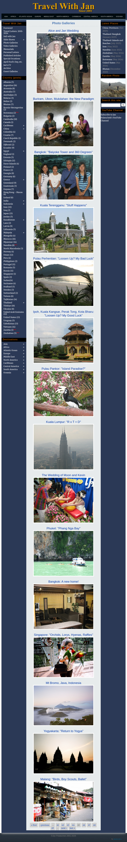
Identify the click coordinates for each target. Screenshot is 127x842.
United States (109, 62)
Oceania (119, 16)
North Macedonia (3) (13, 248)
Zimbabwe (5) (11, 333)
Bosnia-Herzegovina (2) (13, 108)
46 (84, 825)
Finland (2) (8, 167)
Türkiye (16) (9, 305)
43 (68, 825)
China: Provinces (111, 28)
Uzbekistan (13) (10, 323)
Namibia (107, 49)
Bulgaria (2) (9, 116)
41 (58, 825)
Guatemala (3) (10, 186)
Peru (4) (7, 258)
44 (73, 825)
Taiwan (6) (8, 296)
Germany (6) (9, 176)
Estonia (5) (8, 157)
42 (63, 825)
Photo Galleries (10, 42)
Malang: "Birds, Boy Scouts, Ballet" (63, 779)
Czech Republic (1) (12, 138)
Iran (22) (7, 207)
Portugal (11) (9, 264)
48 (94, 825)
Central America (91, 16)
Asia (6, 16)
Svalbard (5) (9, 286)
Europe (38, 16)
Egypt (6, 151)
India (5, 200)
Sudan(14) (8, 280)
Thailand (7, 302)
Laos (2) (7, 223)
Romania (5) (9, 267)
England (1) (8, 154)
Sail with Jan (9, 36)
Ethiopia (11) (9, 160)
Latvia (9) (7, 226)
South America (107, 16)
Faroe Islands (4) (11, 163)
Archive (7, 68)
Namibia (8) (10, 245)
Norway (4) (8, 251)
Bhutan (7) (8, 104)
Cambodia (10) (10, 119)
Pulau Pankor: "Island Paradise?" (63, 368)
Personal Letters (11, 52)
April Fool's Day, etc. (12, 62)
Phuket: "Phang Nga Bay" (63, 528)
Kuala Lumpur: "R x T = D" (63, 422)
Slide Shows (9, 39)
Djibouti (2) (8, 144)
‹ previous (44, 825)
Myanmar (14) (10, 242)
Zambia (106, 56)
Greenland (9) (9, 183)
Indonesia (8, 204)
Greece (6, 179)
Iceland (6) (8, 197)
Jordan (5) (8, 216)
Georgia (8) (8, 173)
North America (63, 16)
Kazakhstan (9, 219)
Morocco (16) (9, 239)
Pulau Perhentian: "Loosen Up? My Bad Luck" (63, 258)
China (6, 128)
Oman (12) (8, 255)
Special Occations (11, 58)
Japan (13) (8, 213)
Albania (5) (8, 82)
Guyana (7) (8, 189)
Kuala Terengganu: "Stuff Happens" (63, 205)
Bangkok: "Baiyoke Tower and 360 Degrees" (63, 152)
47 (89, 825)
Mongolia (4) (9, 235)
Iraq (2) (6, 210)
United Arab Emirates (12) (13, 313)
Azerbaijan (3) (10, 95)
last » (72, 828)
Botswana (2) (11, 113)
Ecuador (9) (8, 147)
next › (64, 828)
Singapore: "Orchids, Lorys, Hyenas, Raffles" (63, 634)
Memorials (8, 49)
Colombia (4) (9, 132)
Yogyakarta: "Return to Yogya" (63, 731)
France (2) (8, 170)
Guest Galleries (10, 71)
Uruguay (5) (9, 320)
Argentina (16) (10, 85)
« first (34, 825)
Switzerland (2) (10, 293)
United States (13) (11, 317)
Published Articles (12, 55)
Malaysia (7, 232)
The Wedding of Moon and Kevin (63, 475)
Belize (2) (7, 101)
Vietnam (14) (9, 327)
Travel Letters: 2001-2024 (13, 32)
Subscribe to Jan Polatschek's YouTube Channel (111, 117)
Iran (105, 46)
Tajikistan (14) (10, 299)
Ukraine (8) (8, 309)
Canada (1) (8, 122)
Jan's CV (7, 65)
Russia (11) (8, 270)
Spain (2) (7, 277)
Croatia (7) (8, 135)
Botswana (107, 59)
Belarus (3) (8, 98)
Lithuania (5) (9, 229)
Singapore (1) (9, 274)
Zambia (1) (9, 330)
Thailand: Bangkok (112, 34)
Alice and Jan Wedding (63, 30)
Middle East (49, 16)
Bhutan (106, 69)
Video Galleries (10, 46)
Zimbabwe (108, 53)
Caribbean (76, 16)
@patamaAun (117, 839)
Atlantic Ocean (25, 16)
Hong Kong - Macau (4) (13, 193)
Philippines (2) (10, 261)
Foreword (8, 28)
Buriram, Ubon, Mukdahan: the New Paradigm (63, 98)
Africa (13, 16)
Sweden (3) (8, 290)
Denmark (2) (9, 141)
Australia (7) (9, 91)
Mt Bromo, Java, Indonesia (63, 683)
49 (52, 828)
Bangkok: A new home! (63, 581)
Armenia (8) (9, 88)
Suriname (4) (9, 283)
